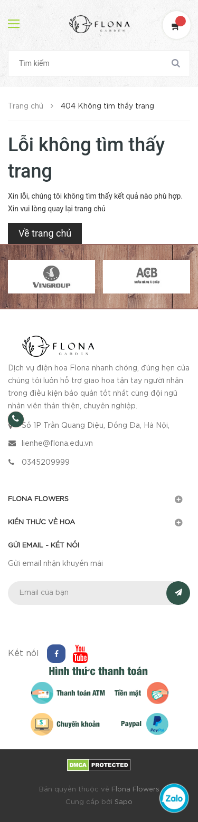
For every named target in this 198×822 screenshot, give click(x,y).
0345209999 (46, 462)
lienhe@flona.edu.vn (57, 444)
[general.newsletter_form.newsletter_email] (99, 593)
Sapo (124, 802)
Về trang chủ (44, 233)
